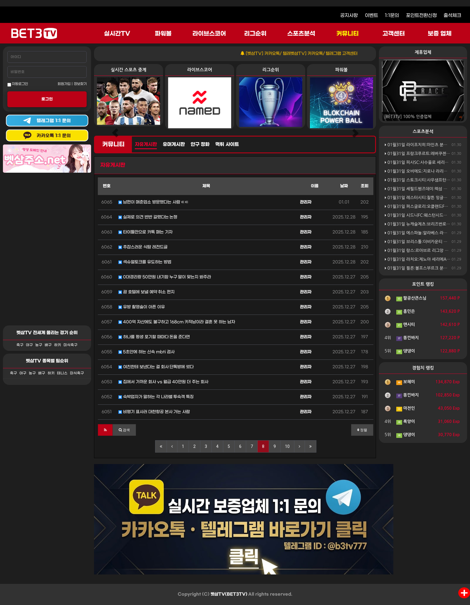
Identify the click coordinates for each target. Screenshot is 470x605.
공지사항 (349, 15)
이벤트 (371, 15)
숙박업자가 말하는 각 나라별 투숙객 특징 (156, 396)
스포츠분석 (301, 33)
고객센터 (393, 33)
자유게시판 (146, 144)
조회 (364, 186)
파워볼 (163, 33)
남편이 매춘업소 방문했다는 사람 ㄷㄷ (153, 202)
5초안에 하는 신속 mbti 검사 (146, 351)
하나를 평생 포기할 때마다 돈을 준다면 (154, 337)
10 (287, 446)
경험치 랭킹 (423, 368)
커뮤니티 (347, 33)
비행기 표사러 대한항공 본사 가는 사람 (154, 411)
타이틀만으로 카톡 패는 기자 (145, 232)
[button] (105, 430)
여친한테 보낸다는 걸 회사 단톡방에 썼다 (156, 366)
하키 (57, 345)
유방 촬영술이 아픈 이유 (141, 307)
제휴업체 (423, 52)
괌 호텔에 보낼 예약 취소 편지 (146, 292)
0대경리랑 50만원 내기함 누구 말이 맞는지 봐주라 (164, 277)
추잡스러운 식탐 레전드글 (142, 247)
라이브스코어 (209, 33)
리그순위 (255, 33)
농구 (38, 345)
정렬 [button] (362, 430)
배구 (48, 345)
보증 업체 (440, 33)
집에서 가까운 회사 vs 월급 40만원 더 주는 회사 (163, 381)
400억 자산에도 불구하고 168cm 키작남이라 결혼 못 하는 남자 (176, 322)
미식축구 (70, 345)
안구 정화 (200, 144)
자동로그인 (17, 84)
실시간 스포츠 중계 (128, 70)
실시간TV (117, 33)
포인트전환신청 (421, 15)
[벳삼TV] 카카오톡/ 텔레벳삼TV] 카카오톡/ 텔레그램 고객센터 (309, 53)
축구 (20, 345)
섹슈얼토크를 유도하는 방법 (144, 262)
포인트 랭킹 (423, 284)
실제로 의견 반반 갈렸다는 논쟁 (147, 217)
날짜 (344, 186)
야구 (29, 345)
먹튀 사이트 (227, 144)
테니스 (62, 373)
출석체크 (452, 15)
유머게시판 (174, 144)
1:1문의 (392, 15)
